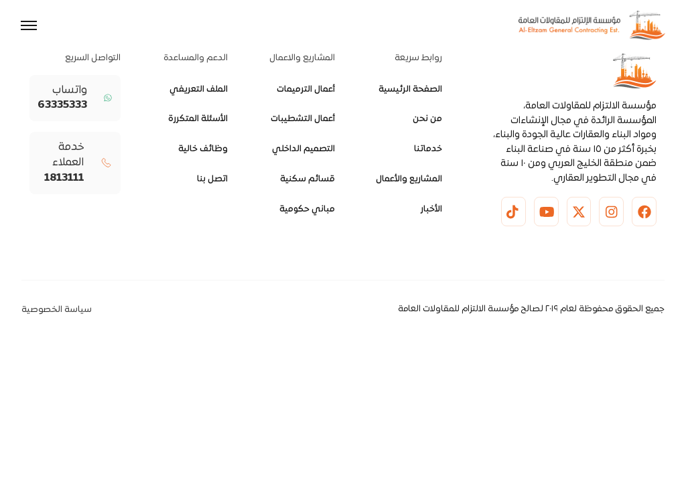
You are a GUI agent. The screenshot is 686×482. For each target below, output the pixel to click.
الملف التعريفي (198, 89)
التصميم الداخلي (303, 149)
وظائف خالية (203, 149)
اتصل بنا (212, 179)
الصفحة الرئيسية (410, 89)
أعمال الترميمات (306, 89)
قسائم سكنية (307, 179)
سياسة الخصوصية (56, 310)
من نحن (427, 119)
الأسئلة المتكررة (198, 119)
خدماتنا (428, 149)
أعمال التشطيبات (303, 119)
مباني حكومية (307, 209)
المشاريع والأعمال (409, 179)
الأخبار (431, 209)
